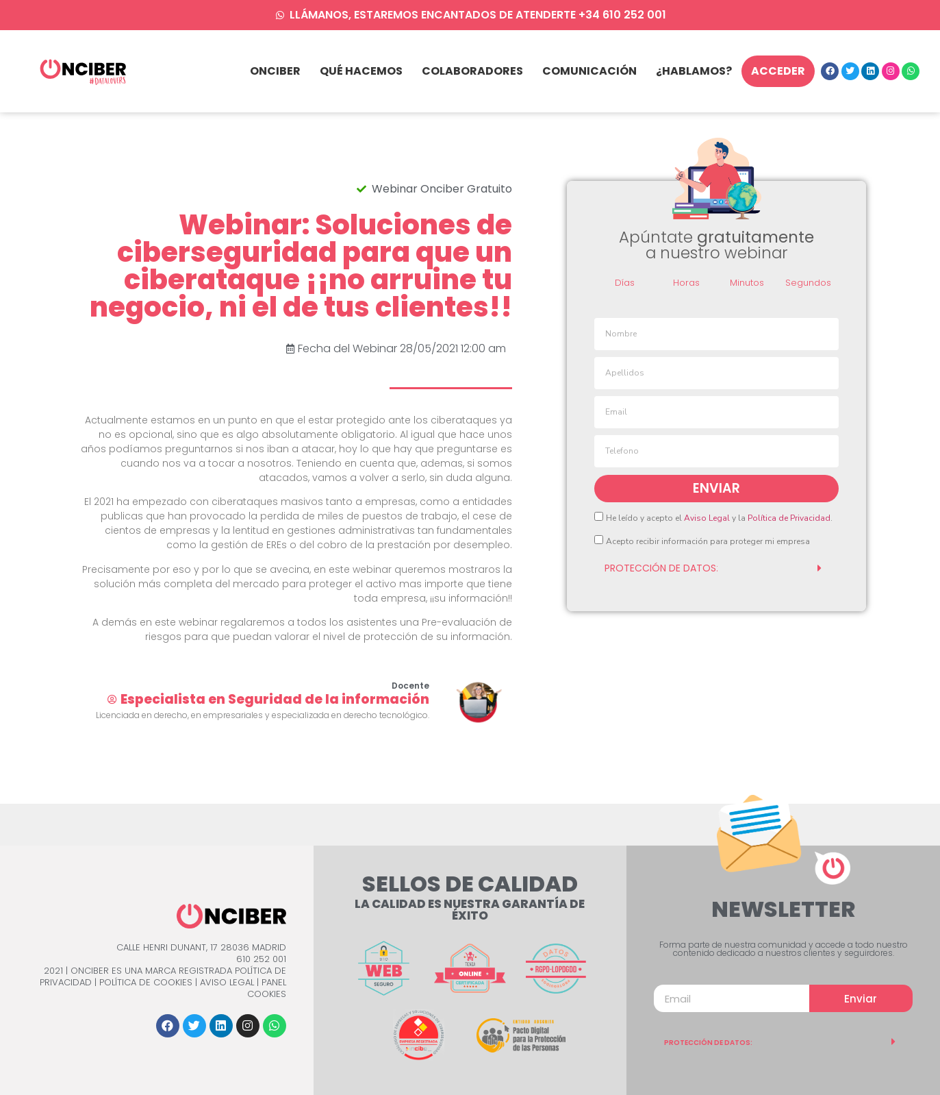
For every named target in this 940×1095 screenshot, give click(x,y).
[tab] (716, 568)
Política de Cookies (145, 982)
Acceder (778, 71)
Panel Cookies (266, 988)
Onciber (275, 71)
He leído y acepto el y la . (719, 518)
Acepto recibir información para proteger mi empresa (708, 541)
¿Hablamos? (694, 71)
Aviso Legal (707, 518)
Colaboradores (472, 71)
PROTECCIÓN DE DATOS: (708, 1042)
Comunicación (589, 71)
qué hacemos (361, 71)
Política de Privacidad (789, 518)
